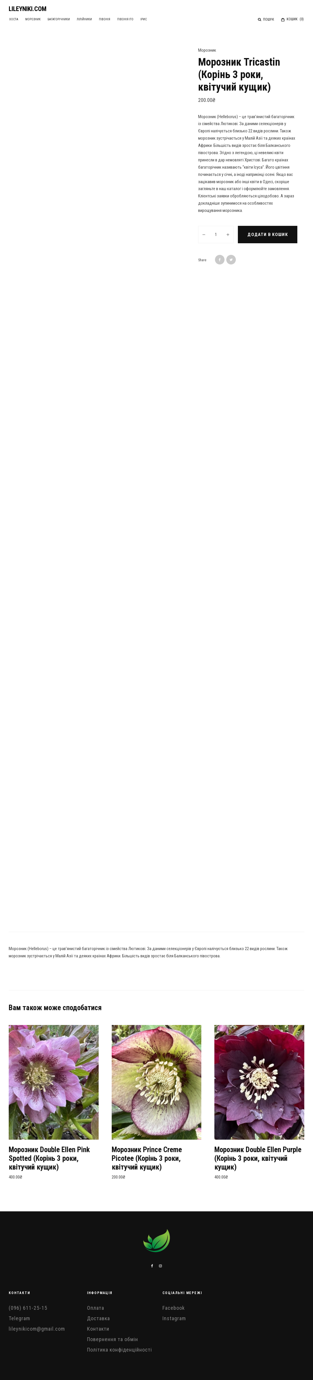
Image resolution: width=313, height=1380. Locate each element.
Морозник (35, 19)
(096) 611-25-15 (28, 1308)
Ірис (153, 19)
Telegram (19, 1318)
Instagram (174, 1318)
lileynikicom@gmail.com (37, 1329)
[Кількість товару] (216, 234)
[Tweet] (231, 259)
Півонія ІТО (133, 19)
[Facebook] (152, 1266)
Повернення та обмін (112, 1339)
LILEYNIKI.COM (27, 9)
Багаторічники (62, 19)
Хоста (14, 19)
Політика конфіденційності (119, 1350)
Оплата (95, 1308)
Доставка (98, 1318)
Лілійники (89, 19)
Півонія (111, 19)
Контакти (98, 1329)
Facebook (173, 1308)
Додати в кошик (267, 234)
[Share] (220, 259)
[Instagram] (160, 1266)
